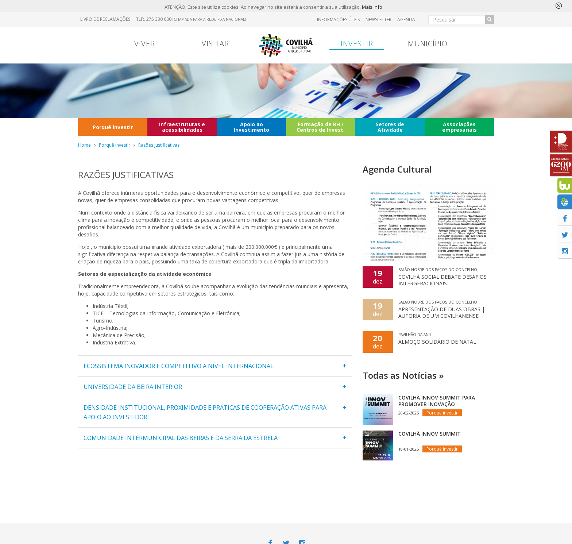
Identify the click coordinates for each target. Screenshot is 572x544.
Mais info (372, 7)
